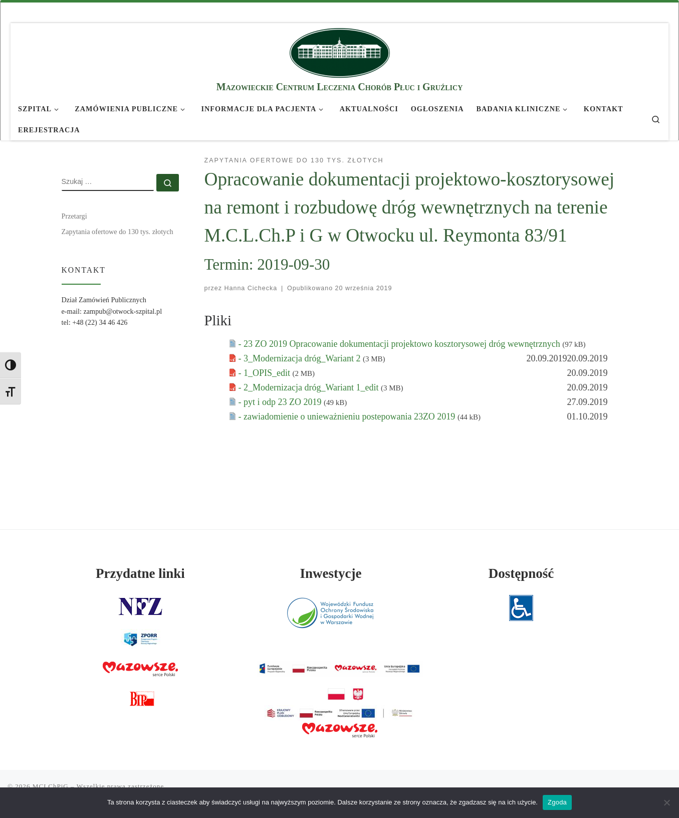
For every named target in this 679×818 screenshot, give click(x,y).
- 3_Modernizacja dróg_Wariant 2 (301, 358)
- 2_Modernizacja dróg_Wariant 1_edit (310, 387)
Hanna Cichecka (251, 288)
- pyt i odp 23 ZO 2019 (281, 402)
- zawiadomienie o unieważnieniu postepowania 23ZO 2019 (348, 417)
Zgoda (557, 802)
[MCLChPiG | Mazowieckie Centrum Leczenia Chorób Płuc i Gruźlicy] (340, 51)
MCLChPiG (51, 786)
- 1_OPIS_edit (266, 373)
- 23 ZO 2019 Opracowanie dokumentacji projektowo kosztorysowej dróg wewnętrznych (401, 344)
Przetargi (74, 216)
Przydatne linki (140, 573)
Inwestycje (331, 573)
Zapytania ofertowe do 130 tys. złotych (117, 232)
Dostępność (521, 573)
